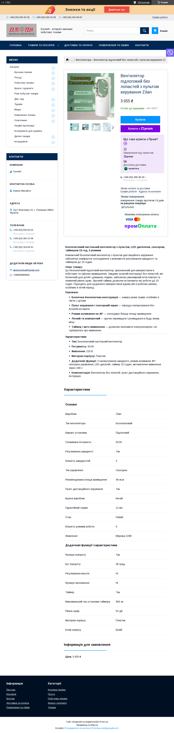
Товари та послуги (41, 45)
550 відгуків (144, 2)
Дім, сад (19, 99)
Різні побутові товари (26, 93)
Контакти (142, 45)
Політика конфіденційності (105, 728)
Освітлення (20, 120)
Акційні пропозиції (24, 125)
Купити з (140, 128)
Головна (15, 45)
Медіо (17, 109)
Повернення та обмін (114, 45)
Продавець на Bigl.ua (87, 725)
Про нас (15, 54)
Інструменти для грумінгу (28, 131)
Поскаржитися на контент (77, 728)
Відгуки (10, 698)
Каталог (14, 67)
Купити (140, 119)
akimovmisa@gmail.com (26, 270)
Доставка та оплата (78, 45)
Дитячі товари (22, 136)
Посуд (17, 77)
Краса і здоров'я (23, 88)
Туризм (18, 104)
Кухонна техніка (23, 72)
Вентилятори (83, 59)
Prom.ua (104, 722)
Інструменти (21, 141)
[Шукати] (144, 30)
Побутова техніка (24, 82)
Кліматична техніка (24, 115)
